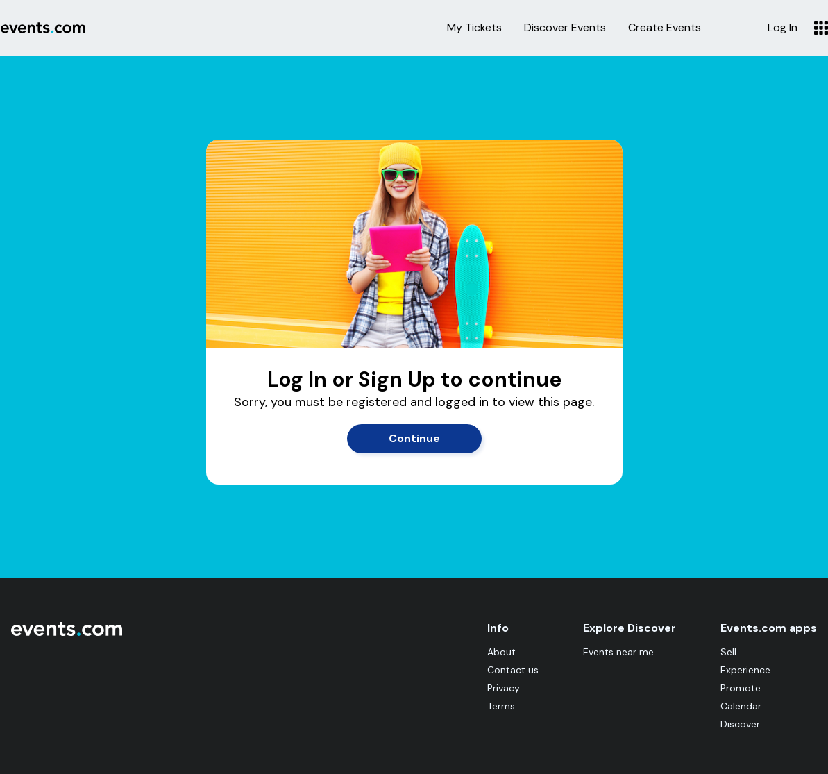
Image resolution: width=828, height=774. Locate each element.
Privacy (503, 688)
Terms (501, 706)
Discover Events (565, 28)
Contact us (513, 670)
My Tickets (474, 28)
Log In (782, 28)
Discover (740, 724)
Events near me (618, 652)
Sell (728, 652)
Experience (745, 670)
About (501, 652)
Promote (740, 688)
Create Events (664, 28)
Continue (414, 438)
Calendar (740, 706)
